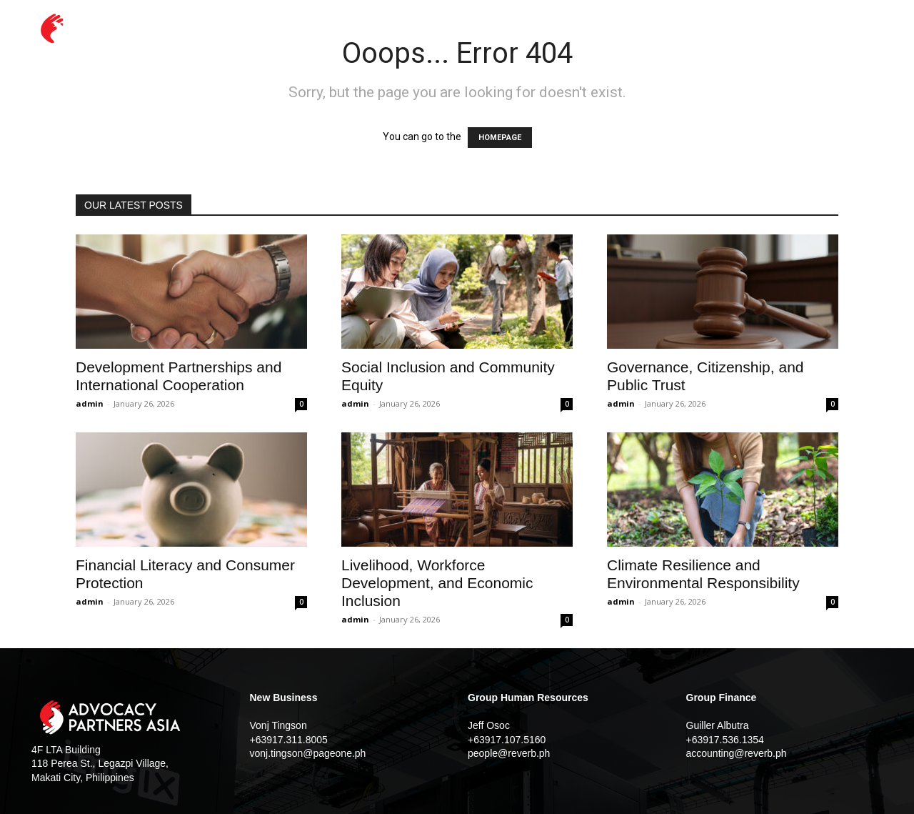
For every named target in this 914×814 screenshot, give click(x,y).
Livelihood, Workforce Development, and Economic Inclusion (437, 583)
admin (90, 403)
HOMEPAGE (499, 137)
